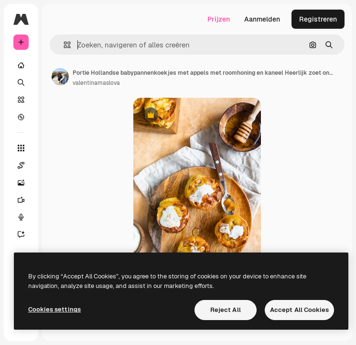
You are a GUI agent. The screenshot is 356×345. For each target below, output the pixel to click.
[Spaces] (21, 165)
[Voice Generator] (21, 217)
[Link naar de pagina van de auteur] (60, 76)
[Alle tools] (21, 148)
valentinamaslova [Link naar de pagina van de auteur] (96, 83)
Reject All (225, 310)
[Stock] (21, 99)
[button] (63, 44)
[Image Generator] (21, 182)
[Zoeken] (21, 82)
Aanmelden (262, 19)
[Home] (21, 65)
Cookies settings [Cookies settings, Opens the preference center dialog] (54, 309)
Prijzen (218, 19)
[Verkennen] (21, 117)
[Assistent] (21, 234)
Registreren (318, 19)
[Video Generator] (21, 199)
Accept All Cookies (299, 310)
